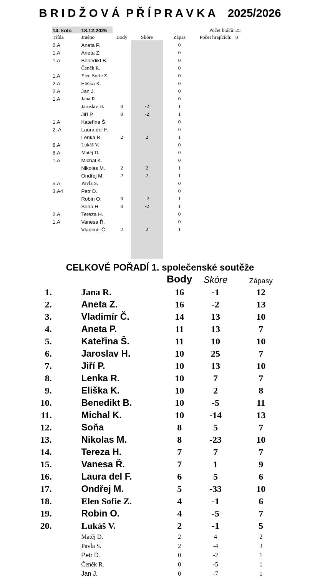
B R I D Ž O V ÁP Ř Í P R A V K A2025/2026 (160, 13)
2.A (56, 45)
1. (48, 292)
